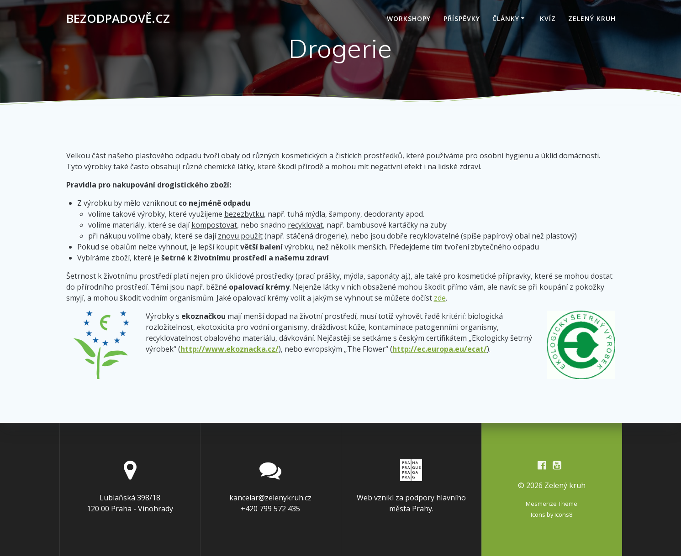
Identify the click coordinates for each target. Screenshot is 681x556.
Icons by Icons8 (551, 514)
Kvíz (548, 18)
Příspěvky (461, 18)
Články (505, 18)
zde (440, 298)
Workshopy (409, 18)
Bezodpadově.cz (118, 19)
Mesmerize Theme (551, 503)
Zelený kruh (592, 18)
